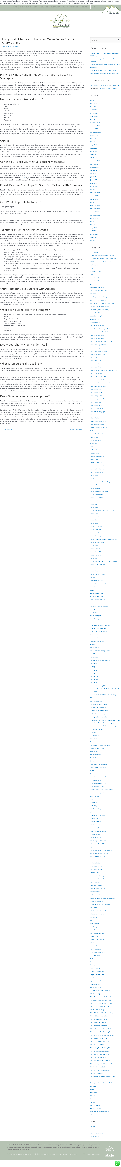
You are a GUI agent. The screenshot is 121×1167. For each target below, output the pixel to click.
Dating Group (94, 530)
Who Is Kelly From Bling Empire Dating (103, 1042)
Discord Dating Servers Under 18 (101, 590)
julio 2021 (93, 183)
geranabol (93, 651)
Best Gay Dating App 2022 (99, 393)
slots (92, 927)
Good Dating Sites (96, 660)
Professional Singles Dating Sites (101, 886)
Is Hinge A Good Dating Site (99, 724)
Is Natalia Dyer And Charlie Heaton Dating (104, 733)
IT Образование (95, 743)
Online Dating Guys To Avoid (99, 860)
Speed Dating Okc (96, 943)
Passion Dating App (96, 876)
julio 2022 (93, 145)
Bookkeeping (94, 444)
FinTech (93, 616)
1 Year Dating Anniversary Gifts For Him (103, 262)
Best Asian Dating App (97, 332)
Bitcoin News (94, 421)
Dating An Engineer (96, 507)
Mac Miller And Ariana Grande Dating (102, 797)
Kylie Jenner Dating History (99, 771)
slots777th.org (95, 931)
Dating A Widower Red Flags (99, 498)
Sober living (94, 937)
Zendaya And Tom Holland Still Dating (102, 1090)
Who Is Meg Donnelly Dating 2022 (101, 1055)
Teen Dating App (95, 962)
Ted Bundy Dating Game (98, 959)
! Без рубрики (94, 259)
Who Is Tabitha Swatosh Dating (100, 1061)
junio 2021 (94, 186)
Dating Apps (94, 514)
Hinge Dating (94, 670)
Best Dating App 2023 (97, 345)
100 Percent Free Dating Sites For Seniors (104, 265)
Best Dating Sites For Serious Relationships (104, 377)
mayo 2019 (94, 234)
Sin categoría (7, 46)
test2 (92, 969)
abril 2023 (93, 116)
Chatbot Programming (97, 463)
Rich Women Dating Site (98, 896)
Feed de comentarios (97, 1140)
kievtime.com (94, 758)
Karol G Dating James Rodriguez (101, 752)
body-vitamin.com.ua (97, 437)
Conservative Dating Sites (98, 472)
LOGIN (93, 7)
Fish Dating (94, 619)
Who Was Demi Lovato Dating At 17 (102, 1068)
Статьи (92, 1103)
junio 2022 (94, 148)
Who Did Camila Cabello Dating (100, 1023)
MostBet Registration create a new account (104, 71)
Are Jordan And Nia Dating (99, 307)
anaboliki (93, 300)
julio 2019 (93, 228)
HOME (15, 7)
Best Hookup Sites (96, 412)
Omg (92, 854)
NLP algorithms (95, 841)
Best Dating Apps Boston (98, 361)
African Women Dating (97, 294)
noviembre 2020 (95, 199)
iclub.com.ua (94, 705)
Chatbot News (95, 460)
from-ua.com (94, 641)
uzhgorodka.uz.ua (96, 994)
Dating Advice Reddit (97, 501)
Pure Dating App (95, 889)
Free (91, 629)
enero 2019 (94, 247)
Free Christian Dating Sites (99, 635)
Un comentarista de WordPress (100, 89)
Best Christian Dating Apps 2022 (101, 335)
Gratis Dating (94, 664)
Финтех (92, 1109)
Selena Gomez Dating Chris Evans (101, 911)
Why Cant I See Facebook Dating (101, 1077)
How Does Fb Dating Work (99, 692)
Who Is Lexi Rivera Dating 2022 (100, 1049)
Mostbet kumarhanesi (97, 832)
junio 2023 (94, 110)
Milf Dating (94, 813)
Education (93, 594)
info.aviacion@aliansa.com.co (94, 1161)
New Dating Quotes (96, 835)
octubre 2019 (94, 218)
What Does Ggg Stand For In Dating (102, 1010)
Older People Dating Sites (98, 848)
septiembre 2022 (96, 139)
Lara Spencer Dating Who (98, 774)
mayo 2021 (94, 190)
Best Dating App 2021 (97, 342)
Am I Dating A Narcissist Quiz (100, 297)
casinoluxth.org (95, 456)
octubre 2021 (94, 174)
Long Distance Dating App (98, 790)
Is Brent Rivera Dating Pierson (100, 717)
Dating (92, 485)
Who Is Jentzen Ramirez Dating (100, 1033)
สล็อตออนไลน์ (94, 1122)
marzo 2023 (94, 120)
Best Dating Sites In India (98, 383)
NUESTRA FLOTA (55, 7)
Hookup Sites (94, 689)
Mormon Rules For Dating (98, 822)
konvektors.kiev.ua (96, 762)
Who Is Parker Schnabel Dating (100, 1058)
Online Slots (94, 867)
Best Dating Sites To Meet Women (101, 386)
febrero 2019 (94, 244)
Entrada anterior (9, 429)
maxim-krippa (94, 803)
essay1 (92, 597)
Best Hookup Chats (96, 399)
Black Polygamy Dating (97, 431)
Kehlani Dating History (97, 755)
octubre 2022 (94, 135)
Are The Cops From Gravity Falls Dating (103, 310)
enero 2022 (94, 164)
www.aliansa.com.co (97, 1087)
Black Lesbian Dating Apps (99, 428)
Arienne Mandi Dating (97, 319)
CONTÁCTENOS (85, 7)
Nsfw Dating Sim (96, 845)
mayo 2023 (94, 113)
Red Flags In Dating (96, 892)
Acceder (93, 1134)
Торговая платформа (97, 1106)
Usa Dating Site (95, 991)
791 (91, 281)
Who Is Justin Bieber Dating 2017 (101, 1036)
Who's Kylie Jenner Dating (99, 1074)
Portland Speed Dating (97, 883)
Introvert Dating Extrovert (98, 714)
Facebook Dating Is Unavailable (100, 613)
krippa (92, 768)
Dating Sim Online (96, 562)
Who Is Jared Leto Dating (98, 1029)
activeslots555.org (96, 284)
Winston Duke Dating (97, 1080)
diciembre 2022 (95, 129)
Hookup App (94, 676)
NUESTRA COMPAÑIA (25, 7)
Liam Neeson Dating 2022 (99, 784)
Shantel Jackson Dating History (100, 918)
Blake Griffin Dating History (99, 434)
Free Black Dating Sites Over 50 (100, 632)
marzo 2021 (94, 193)
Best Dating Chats (96, 367)
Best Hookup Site (96, 409)
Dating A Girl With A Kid (98, 492)
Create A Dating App (97, 479)
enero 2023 (94, 126)
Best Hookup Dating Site (98, 405)
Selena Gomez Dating (97, 908)
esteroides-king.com (97, 600)
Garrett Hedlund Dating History (100, 645)
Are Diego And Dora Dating (99, 303)
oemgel (22, 178)
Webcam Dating (95, 1001)
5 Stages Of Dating (96, 278)
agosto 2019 (94, 225)
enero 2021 (94, 196)
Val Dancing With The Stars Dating (101, 998)
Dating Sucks (94, 578)
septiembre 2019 (96, 222)
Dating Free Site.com (97, 523)
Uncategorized (95, 985)
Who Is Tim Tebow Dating (98, 1064)
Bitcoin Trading (95, 425)
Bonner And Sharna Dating (99, 441)
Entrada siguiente (75, 429)
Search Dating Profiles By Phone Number (104, 905)
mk (91, 819)
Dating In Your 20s (96, 533)
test (91, 966)
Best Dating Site (95, 370)
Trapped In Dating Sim (97, 982)
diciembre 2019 (95, 212)
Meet (92, 806)
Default (92, 584)
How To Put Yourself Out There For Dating (104, 702)
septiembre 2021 (96, 177)
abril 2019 (93, 237)
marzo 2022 (94, 158)
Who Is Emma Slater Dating (99, 1026)
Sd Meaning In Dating (97, 902)
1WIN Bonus (94, 272)
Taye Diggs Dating (96, 956)
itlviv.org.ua (94, 746)
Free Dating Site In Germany (99, 638)
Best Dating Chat (96, 364)
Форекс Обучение (96, 1115)
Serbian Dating (95, 915)
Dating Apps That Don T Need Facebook (103, 517)
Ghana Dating (94, 654)
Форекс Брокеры (95, 1112)
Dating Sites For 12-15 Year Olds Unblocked (105, 568)
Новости (93, 1096)
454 (91, 275)
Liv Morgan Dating (96, 787)
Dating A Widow (95, 495)
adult (92, 291)
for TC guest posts (96, 622)
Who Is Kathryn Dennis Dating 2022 (102, 1039)
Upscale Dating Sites (97, 988)
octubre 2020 (94, 202)
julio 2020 (93, 209)
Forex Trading (94, 625)
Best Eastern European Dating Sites (102, 390)
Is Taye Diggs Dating (97, 736)
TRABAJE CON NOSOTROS (70, 7)
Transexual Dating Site (97, 978)
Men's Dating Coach (97, 809)
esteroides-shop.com (97, 603)
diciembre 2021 (95, 167)
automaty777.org (96, 326)
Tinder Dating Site (96, 975)
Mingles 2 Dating (96, 816)
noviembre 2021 (95, 171)
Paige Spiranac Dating (97, 873)
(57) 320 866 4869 (44, 1161)
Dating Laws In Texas (97, 539)
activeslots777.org (96, 288)
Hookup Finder (95, 683)
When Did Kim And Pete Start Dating (102, 1020)
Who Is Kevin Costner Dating (99, 1045)
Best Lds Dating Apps (97, 415)
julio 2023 (93, 107)
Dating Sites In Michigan (98, 571)
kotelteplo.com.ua (96, 765)
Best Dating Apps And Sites (99, 358)
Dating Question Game (97, 549)
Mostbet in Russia (96, 825)
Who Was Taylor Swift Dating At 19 (102, 1071)
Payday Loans (94, 880)
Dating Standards (96, 574)
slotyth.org (94, 934)
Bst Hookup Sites (96, 447)
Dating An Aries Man (97, 504)
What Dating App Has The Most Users (102, 1004)
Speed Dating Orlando (97, 947)
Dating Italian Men (96, 536)
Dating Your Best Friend (98, 581)
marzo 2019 (94, 241)
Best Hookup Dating (97, 402)
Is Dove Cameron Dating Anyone (101, 721)
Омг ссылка (94, 1100)
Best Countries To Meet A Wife (100, 339)
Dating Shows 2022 (97, 558)
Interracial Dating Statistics (99, 711)
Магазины (93, 1093)
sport (92, 950)
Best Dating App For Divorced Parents (102, 348)
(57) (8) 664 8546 (54, 1161)
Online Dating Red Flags (98, 864)
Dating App (94, 511)
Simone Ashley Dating (97, 921)
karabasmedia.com (96, 749)
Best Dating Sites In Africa (99, 380)
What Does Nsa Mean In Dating (100, 1013)
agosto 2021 (94, 180)
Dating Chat (94, 520)
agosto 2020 (94, 206)
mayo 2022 (94, 151)
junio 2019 (94, 231)
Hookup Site (94, 686)
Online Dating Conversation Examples (102, 857)
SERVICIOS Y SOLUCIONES (41, 7)
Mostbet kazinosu (96, 829)
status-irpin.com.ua (96, 953)
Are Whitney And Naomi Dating (100, 316)
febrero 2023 (94, 123)
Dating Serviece (95, 555)
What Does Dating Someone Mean (101, 1007)
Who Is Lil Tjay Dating (97, 1052)
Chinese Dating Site (96, 469)
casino (92, 453)
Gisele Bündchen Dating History (100, 657)
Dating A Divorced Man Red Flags (101, 488)
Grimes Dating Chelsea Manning (100, 667)
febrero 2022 (94, 161)
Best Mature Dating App (98, 418)
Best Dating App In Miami (98, 351)
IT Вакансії (93, 739)
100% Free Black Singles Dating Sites (102, 268)
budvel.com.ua (95, 450)
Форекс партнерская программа (100, 1119)
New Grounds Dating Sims (99, 838)
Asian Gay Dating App (97, 323)
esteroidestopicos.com (97, 609)
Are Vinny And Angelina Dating (100, 313)
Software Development (98, 940)
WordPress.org (95, 1143)
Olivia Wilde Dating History (99, 851)
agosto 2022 (94, 142)
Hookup (93, 673)
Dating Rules (94, 552)
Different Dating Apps (97, 587)
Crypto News (94, 482)
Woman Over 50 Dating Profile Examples (103, 1084)
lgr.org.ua (93, 781)
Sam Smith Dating (96, 899)
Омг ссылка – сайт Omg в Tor (109, 95)
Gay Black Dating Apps (97, 648)
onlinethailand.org (96, 870)
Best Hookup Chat (96, 396)
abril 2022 (93, 155)
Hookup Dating (95, 680)
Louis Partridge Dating (97, 794)
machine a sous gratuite (98, 800)
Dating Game (94, 527)
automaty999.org (96, 329)
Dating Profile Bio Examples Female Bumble (104, 546)
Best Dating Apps (96, 354)
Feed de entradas (96, 1137)
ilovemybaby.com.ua (97, 708)
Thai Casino (94, 972)
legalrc (92, 778)
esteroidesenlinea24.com (98, 606)
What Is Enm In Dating (97, 1017)
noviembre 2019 (95, 215)
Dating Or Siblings (96, 543)
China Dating (94, 466)
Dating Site (94, 565)
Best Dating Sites (96, 374)
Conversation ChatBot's (98, 476)
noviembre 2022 (95, 132)
